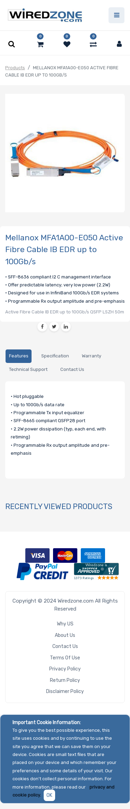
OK (49, 795)
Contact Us (65, 646)
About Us (65, 635)
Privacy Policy (65, 669)
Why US (65, 624)
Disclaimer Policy (65, 691)
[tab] (19, 356)
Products (15, 67)
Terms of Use (65, 658)
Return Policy (65, 680)
